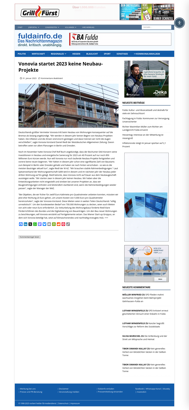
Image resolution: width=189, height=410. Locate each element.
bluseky (166, 388)
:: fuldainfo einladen (105, 388)
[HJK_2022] (146, 280)
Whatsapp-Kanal (153, 388)
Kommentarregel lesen (29, 237)
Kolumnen (69, 27)
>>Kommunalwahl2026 (147, 53)
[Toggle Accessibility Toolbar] (179, 23)
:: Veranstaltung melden (68, 391)
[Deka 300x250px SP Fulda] (146, 95)
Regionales (57, 53)
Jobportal (32, 27)
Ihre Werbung (88, 27)
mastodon (141, 391)
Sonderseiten (51, 27)
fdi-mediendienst (49, 403)
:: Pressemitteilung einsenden (109, 391)
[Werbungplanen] (146, 239)
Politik (22, 53)
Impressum (75, 403)
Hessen (76, 53)
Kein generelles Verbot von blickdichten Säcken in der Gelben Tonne (144, 352)
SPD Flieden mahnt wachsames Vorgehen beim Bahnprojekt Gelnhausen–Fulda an (143, 298)
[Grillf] (94, 18)
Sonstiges (122, 53)
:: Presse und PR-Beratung (30, 391)
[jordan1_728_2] (120, 43)
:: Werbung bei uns (27, 388)
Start (20, 27)
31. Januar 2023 (29, 78)
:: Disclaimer (63, 388)
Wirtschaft (38, 53)
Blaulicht (92, 53)
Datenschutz (63, 403)
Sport (107, 53)
